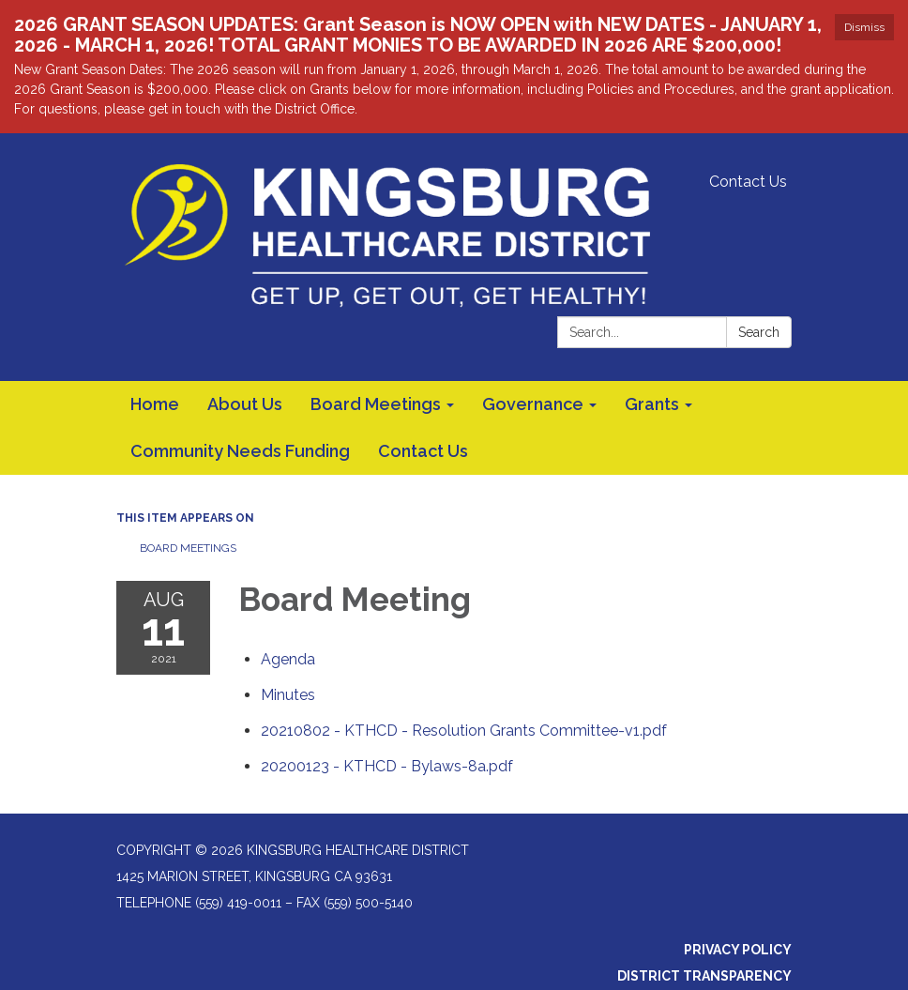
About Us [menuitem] (244, 404)
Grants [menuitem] (652, 404)
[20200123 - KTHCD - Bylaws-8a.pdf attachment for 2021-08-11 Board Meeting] (387, 766)
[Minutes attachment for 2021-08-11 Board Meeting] (288, 695)
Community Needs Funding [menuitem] (240, 451)
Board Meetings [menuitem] (375, 404)
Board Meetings (188, 548)
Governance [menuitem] (532, 404)
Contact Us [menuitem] (423, 451)
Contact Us (748, 181)
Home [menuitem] (154, 404)
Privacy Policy (738, 949)
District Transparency (704, 975)
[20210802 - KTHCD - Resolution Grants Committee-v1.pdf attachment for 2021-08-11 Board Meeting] (464, 730)
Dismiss (864, 27)
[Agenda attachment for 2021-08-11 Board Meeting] (288, 659)
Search (758, 332)
